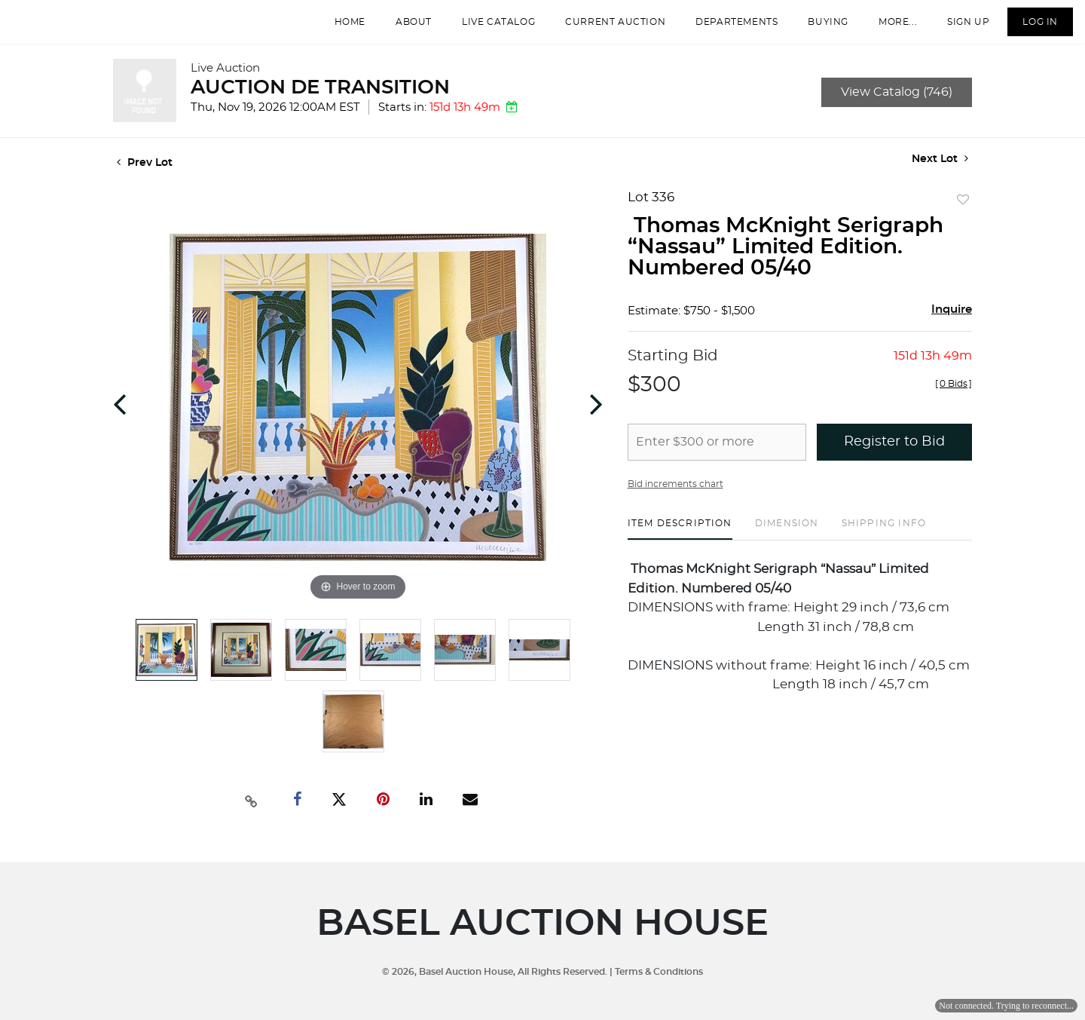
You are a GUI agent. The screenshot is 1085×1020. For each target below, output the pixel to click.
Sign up (956, 29)
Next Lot (940, 173)
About (402, 29)
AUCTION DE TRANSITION (320, 102)
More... (885, 29)
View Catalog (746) (896, 107)
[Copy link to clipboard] (252, 815)
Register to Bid (894, 457)
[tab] (680, 544)
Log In (1028, 29)
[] (953, 398)
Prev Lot (145, 178)
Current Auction (603, 29)
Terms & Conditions (659, 971)
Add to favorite (963, 215)
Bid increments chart (675, 499)
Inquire (951, 324)
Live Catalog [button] (486, 29)
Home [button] (337, 29)
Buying (816, 29)
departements (724, 29)
